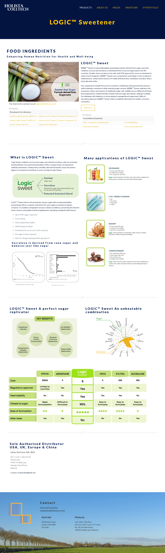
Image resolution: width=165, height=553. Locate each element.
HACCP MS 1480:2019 (134, 127)
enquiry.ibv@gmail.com (27, 473)
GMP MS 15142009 (91, 127)
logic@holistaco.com (46, 103)
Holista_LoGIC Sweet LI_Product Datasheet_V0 (58, 120)
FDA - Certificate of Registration (96, 122)
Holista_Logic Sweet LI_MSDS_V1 (23, 120)
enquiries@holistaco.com (52, 510)
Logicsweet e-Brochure (48, 124)
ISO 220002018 (131, 122)
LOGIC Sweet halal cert (19, 124)
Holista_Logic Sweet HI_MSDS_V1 (23, 116)
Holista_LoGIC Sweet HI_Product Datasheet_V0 (58, 116)
